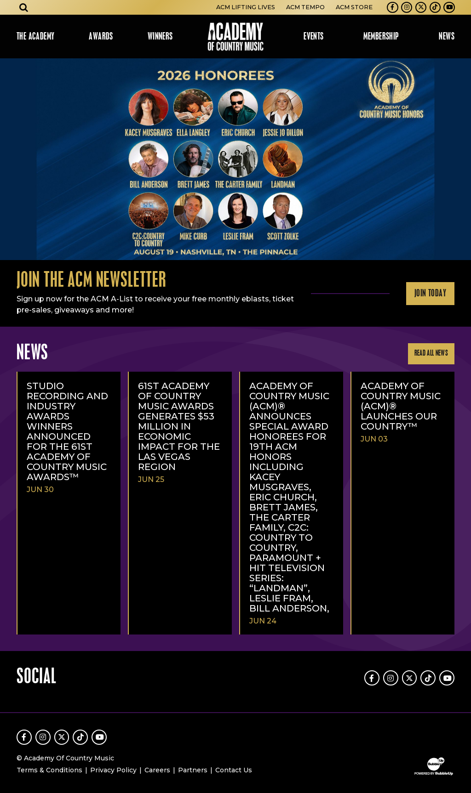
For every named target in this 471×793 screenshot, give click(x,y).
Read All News (431, 353)
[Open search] (24, 7)
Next (460, 159)
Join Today (430, 293)
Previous (11, 159)
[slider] (235, 159)
